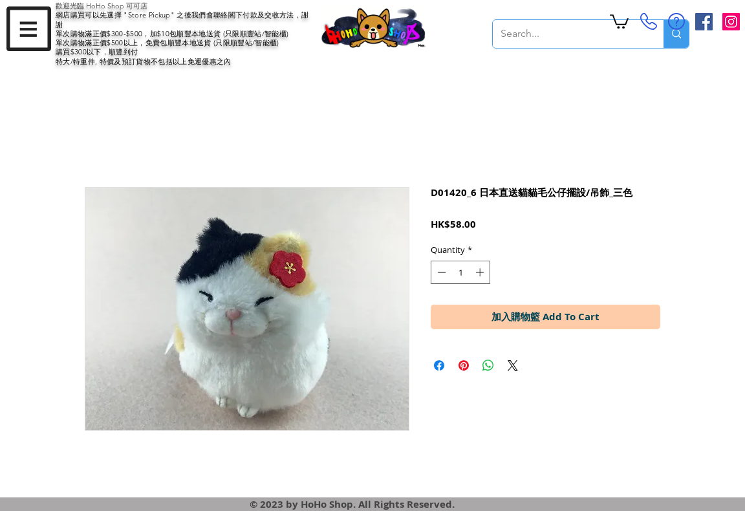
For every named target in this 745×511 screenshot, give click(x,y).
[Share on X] (513, 365)
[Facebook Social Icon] (704, 21)
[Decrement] (440, 272)
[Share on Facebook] (439, 365)
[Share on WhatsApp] (488, 365)
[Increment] (481, 272)
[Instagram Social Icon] (731, 21)
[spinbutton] (460, 272)
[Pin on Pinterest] (463, 365)
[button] (28, 28)
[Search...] (568, 34)
